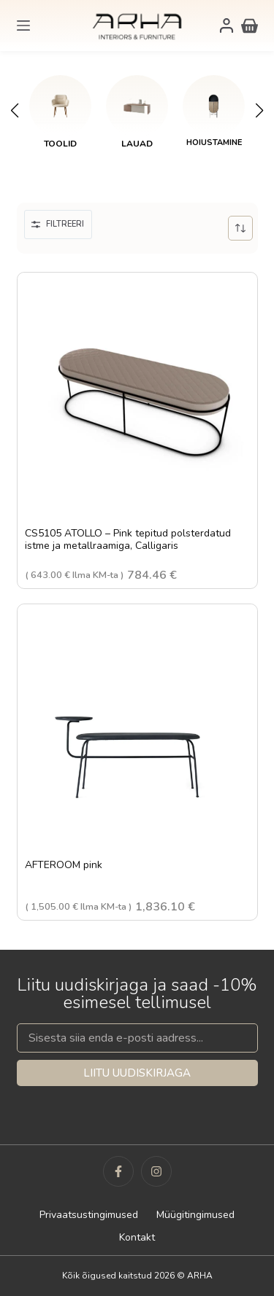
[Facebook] (118, 1171)
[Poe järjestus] (240, 228)
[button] (14, 110)
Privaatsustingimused (88, 1215)
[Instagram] (156, 1171)
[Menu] (23, 25)
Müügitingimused (195, 1215)
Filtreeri (57, 224)
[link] (60, 112)
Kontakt (137, 1237)
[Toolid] (60, 106)
